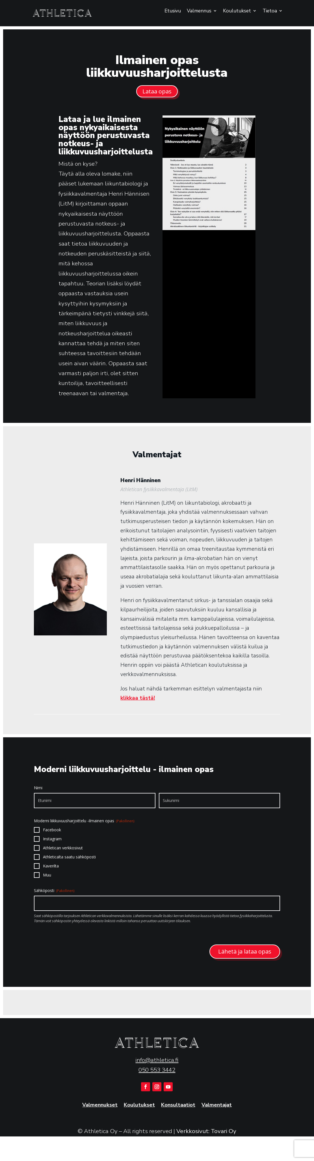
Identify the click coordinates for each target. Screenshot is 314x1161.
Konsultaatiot (178, 1105)
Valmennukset (100, 1105)
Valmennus (199, 11)
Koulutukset (237, 11)
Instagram (52, 838)
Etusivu (172, 11)
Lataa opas (157, 91)
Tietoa (270, 11)
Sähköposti (54, 890)
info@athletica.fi (156, 1060)
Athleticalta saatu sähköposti (69, 857)
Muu (47, 875)
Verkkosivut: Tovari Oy (206, 1131)
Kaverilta (51, 866)
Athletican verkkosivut (63, 847)
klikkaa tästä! (137, 698)
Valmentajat (217, 1105)
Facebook (52, 829)
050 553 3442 (156, 1070)
